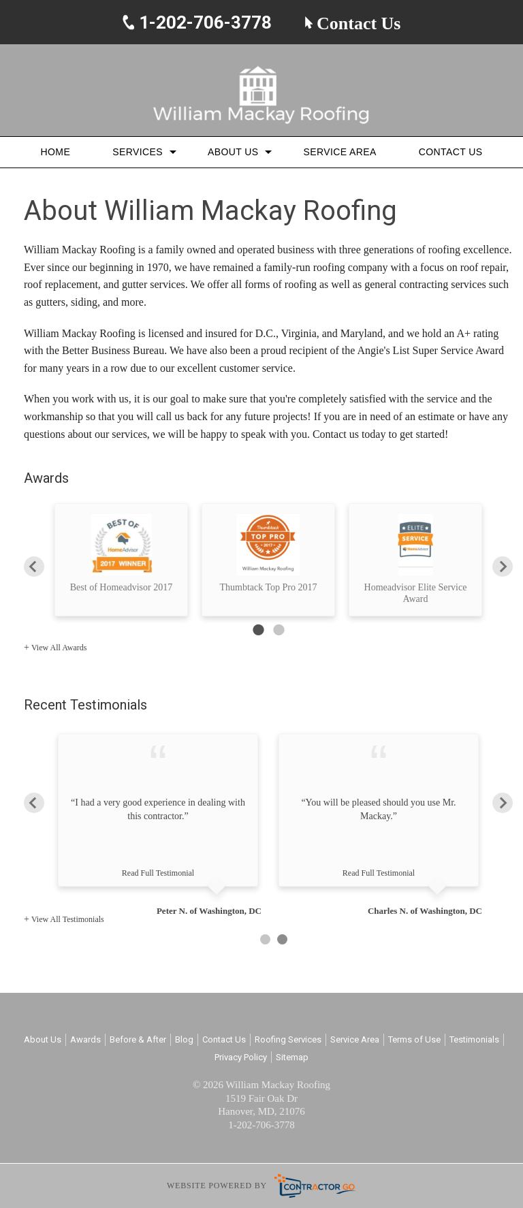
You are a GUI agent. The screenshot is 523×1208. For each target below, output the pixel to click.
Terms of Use (414, 1039)
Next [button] (502, 566)
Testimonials (474, 1039)
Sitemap (292, 1057)
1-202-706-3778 (203, 23)
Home (56, 151)
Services (137, 151)
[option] (121, 559)
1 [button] (258, 630)
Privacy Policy (241, 1057)
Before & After (138, 1039)
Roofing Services (288, 1039)
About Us (233, 151)
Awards (85, 1039)
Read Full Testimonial (158, 873)
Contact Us (352, 24)
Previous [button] (34, 566)
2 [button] (278, 630)
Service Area (339, 151)
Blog (184, 1039)
